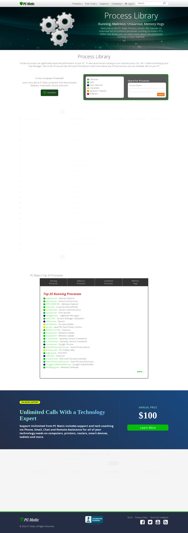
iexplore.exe (51, 298)
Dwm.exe (50, 355)
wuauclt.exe (51, 332)
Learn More (148, 428)
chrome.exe (51, 344)
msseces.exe (52, 358)
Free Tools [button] (91, 3)
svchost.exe (51, 301)
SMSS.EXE (50, 318)
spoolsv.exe (51, 312)
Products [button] (77, 3)
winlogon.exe (52, 315)
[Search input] (150, 3)
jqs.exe (49, 327)
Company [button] (117, 3)
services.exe (51, 309)
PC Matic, (31, 526)
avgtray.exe (51, 353)
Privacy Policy (141, 517)
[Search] (164, 3)
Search (161, 94)
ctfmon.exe (51, 321)
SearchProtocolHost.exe (57, 347)
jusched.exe (51, 324)
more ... (141, 371)
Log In (129, 3)
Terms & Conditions (159, 517)
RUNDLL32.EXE (53, 330)
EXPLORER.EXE (53, 304)
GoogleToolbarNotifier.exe (58, 364)
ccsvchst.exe (52, 338)
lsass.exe (50, 307)
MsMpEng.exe (52, 367)
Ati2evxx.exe (51, 350)
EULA (130, 517)
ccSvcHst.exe (52, 341)
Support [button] (104, 3)
